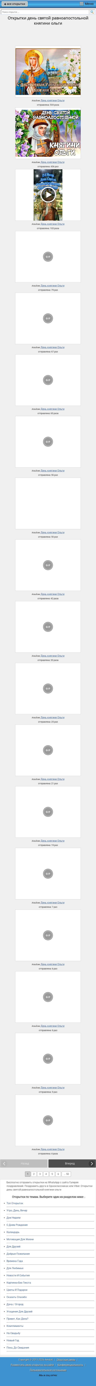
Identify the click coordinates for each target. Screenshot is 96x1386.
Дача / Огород (15, 1304)
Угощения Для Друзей (19, 1311)
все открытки (14, 3)
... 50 (66, 1174)
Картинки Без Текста (19, 1282)
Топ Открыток (15, 1203)
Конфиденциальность (70, 1364)
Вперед (70, 1163)
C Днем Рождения (17, 1224)
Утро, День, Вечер (17, 1210)
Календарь (13, 1232)
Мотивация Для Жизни (20, 1239)
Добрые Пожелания (18, 1253)
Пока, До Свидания (18, 1347)
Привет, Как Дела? (17, 1318)
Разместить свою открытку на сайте (32, 1364)
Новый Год (13, 1340)
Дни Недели (13, 1217)
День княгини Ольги (52, 100)
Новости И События (18, 1275)
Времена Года (15, 1261)
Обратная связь (66, 1359)
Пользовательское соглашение (48, 1370)
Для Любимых (15, 1268)
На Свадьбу (13, 1333)
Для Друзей (13, 1246)
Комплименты (15, 1325)
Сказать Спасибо (17, 1297)
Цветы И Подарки (17, 1289)
